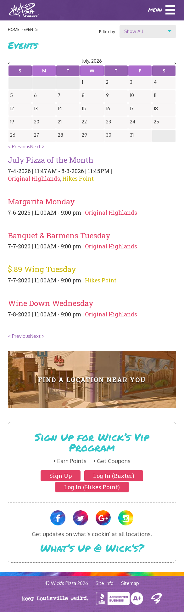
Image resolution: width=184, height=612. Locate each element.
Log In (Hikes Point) (92, 487)
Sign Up (60, 475)
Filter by (107, 31)
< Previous (19, 147)
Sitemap (130, 583)
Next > (37, 147)
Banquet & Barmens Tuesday (59, 235)
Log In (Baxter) (113, 475)
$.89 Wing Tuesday (42, 269)
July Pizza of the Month (50, 160)
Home (14, 29)
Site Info (105, 583)
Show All (133, 31)
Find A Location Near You (92, 380)
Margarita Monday (41, 201)
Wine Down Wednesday (50, 303)
